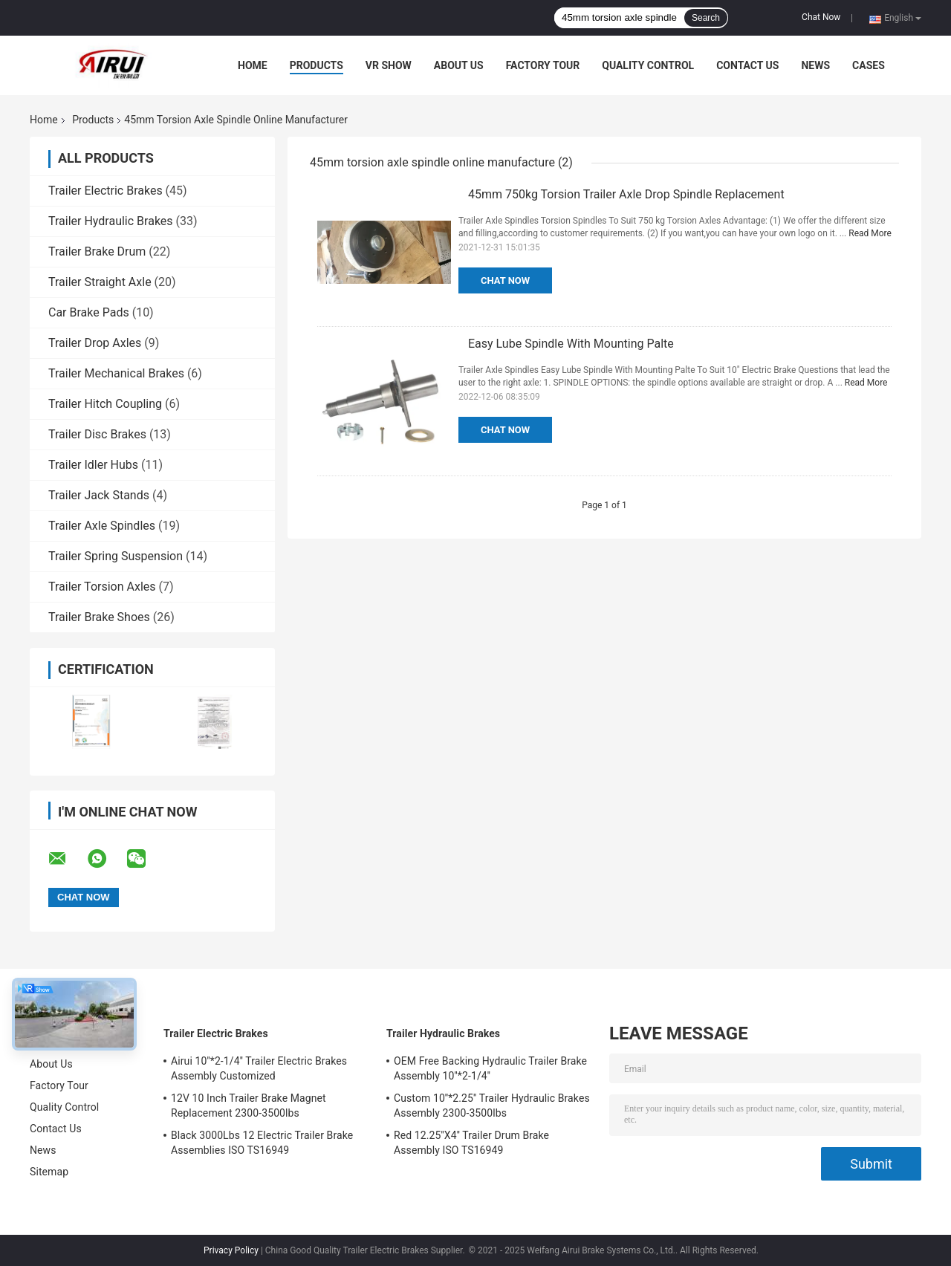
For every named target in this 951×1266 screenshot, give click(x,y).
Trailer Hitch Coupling (105, 404)
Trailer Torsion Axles (102, 587)
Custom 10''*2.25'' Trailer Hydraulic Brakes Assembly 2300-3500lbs (492, 1105)
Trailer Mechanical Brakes (116, 373)
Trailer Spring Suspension (115, 556)
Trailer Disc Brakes (97, 434)
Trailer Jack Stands (98, 495)
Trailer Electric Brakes (105, 191)
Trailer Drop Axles (94, 343)
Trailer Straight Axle (100, 282)
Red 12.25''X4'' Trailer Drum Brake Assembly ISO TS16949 (471, 1142)
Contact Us (747, 65)
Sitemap (49, 1172)
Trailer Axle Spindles (101, 526)
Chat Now (821, 17)
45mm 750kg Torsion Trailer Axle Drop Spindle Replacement (626, 194)
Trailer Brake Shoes (99, 617)
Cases (868, 65)
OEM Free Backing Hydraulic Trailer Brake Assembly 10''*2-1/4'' (490, 1068)
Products (316, 65)
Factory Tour (543, 65)
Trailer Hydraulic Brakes (110, 221)
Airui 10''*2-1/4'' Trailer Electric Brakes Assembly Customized (259, 1068)
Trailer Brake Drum (97, 251)
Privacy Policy (231, 1250)
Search (706, 18)
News (815, 65)
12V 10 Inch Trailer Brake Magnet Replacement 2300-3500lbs (248, 1105)
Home (252, 65)
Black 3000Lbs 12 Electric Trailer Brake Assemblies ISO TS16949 (262, 1142)
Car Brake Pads (88, 312)
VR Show (389, 65)
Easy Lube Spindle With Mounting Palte (571, 344)
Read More (870, 233)
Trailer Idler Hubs (93, 465)
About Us (459, 65)
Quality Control (648, 65)
